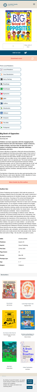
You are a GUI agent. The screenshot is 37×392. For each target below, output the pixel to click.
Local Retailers (8, 69)
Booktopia (6, 89)
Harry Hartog (7, 79)
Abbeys (5, 113)
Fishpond (6, 127)
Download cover (16, 58)
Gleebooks (6, 108)
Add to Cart (16, 52)
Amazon (6, 118)
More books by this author (18, 182)
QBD (4, 98)
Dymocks (6, 93)
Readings (6, 84)
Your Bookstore (8, 74)
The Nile (6, 122)
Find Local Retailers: (7, 66)
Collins (5, 103)
